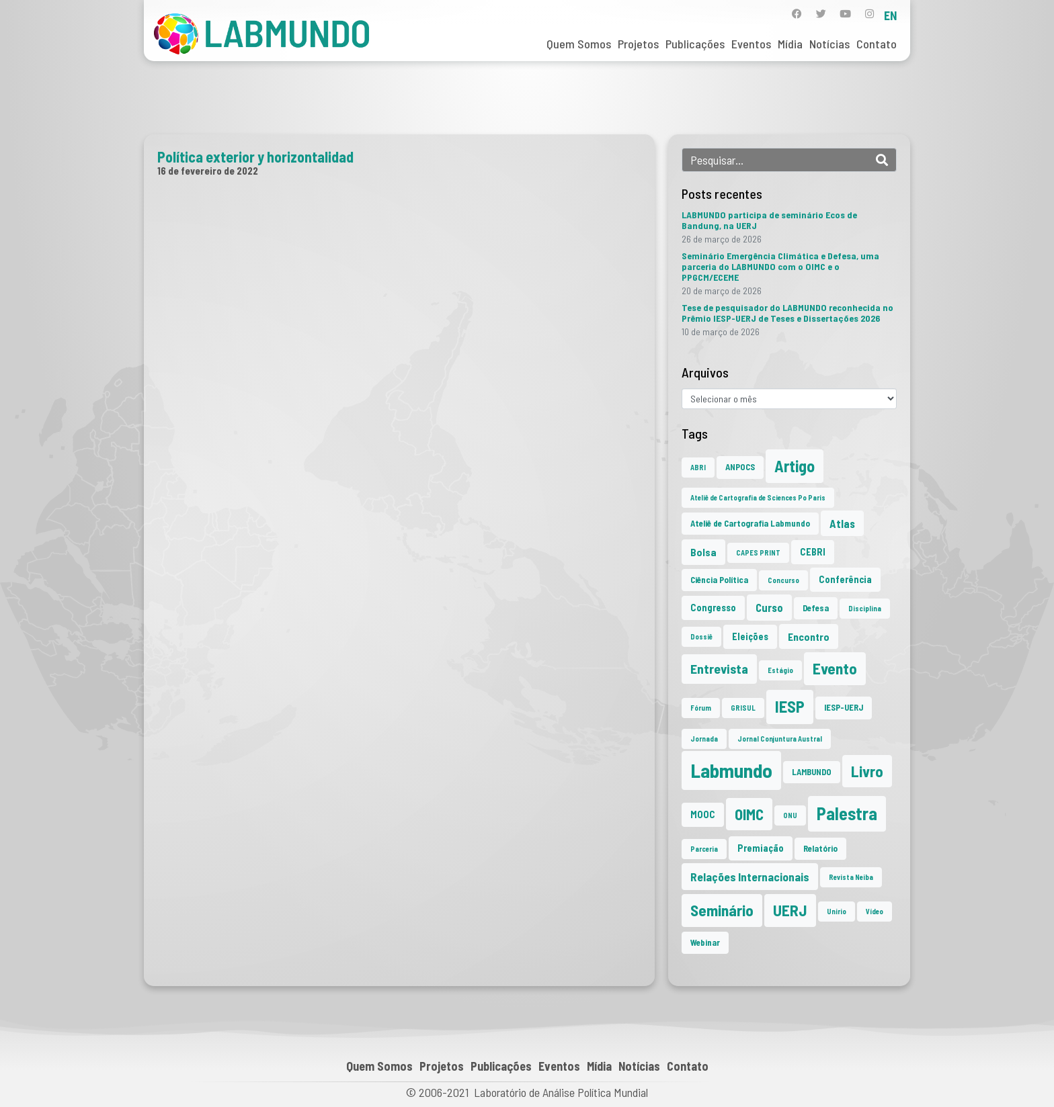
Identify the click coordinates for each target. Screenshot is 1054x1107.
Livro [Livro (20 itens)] (867, 771)
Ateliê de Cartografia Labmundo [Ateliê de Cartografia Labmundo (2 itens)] (750, 523)
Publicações (695, 43)
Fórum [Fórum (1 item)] (700, 707)
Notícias (829, 43)
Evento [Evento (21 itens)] (835, 668)
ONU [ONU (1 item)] (790, 815)
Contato (876, 43)
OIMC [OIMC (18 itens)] (749, 814)
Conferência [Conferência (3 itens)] (845, 579)
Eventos (751, 43)
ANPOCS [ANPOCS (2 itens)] (740, 466)
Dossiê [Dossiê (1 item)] (701, 636)
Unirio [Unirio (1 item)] (836, 911)
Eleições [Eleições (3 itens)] (750, 636)
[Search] (882, 159)
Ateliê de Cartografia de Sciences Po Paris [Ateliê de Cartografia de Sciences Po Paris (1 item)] (757, 497)
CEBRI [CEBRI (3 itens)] (812, 552)
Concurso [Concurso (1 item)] (783, 580)
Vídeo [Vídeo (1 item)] (874, 911)
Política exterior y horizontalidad (255, 156)
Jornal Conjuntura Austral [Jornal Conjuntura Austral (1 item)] (779, 738)
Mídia (790, 43)
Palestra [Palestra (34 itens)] (847, 813)
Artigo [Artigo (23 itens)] (794, 466)
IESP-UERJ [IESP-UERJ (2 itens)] (843, 707)
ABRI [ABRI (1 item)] (698, 467)
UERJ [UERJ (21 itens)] (790, 910)
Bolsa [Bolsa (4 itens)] (703, 551)
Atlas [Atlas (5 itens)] (842, 523)
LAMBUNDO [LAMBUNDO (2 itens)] (812, 771)
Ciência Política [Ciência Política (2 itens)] (719, 579)
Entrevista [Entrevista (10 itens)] (719, 668)
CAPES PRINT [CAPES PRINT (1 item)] (758, 552)
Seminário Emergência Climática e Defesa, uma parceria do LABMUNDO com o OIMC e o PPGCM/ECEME (780, 266)
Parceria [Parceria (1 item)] (704, 848)
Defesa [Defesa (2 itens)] (816, 608)
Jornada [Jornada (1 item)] (704, 738)
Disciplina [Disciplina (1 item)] (864, 608)
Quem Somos (578, 43)
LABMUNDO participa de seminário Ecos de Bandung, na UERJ (769, 220)
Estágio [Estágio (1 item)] (780, 670)
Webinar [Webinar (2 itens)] (705, 942)
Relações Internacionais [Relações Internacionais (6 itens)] (749, 876)
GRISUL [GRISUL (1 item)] (743, 707)
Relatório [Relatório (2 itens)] (820, 848)
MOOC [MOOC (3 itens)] (702, 814)
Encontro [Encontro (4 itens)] (808, 636)
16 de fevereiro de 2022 (207, 171)
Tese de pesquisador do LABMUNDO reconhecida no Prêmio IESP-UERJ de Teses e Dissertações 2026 (787, 313)
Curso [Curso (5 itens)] (769, 607)
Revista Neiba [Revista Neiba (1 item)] (851, 877)
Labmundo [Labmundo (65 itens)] (731, 770)
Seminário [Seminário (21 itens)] (722, 910)
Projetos (638, 43)
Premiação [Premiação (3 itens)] (760, 848)
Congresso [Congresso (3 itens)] (713, 607)
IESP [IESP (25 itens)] (790, 706)
